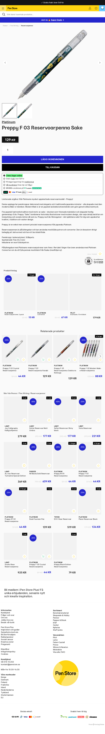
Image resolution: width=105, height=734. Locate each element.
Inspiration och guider (10, 630)
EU (2, 697)
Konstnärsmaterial (61, 613)
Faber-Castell (59, 642)
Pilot (55, 637)
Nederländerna (7, 690)
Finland (4, 682)
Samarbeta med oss (9, 632)
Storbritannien (7, 695)
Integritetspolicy (8, 651)
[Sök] (52, 14)
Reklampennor (7, 637)
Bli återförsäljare (8, 634)
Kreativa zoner (7, 642)
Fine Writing (14, 26)
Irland (3, 687)
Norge (3, 677)
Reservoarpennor (27, 26)
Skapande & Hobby (61, 615)
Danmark (5, 680)
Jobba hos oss (7, 620)
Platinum (8, 122)
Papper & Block (59, 620)
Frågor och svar (7, 615)
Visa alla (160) (59, 652)
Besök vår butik (7, 622)
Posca (55, 645)
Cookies (4, 654)
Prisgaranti (5, 644)
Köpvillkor (5, 649)
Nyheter (56, 627)
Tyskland (5, 692)
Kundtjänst (5, 613)
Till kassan (52, 167)
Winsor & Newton (60, 647)
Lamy (55, 640)
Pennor (5, 26)
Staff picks (57, 630)
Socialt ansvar (7, 639)
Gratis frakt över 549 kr (52, 2)
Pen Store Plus (7, 627)
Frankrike (5, 685)
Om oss (4, 617)
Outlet (56, 625)
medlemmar (29, 182)
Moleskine (57, 649)
